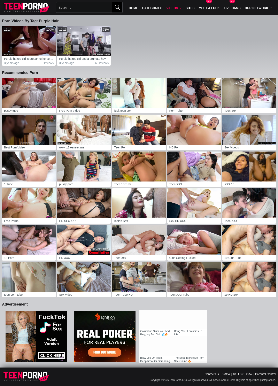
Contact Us (211, 374)
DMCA (226, 374)
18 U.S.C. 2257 (243, 374)
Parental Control (265, 374)
